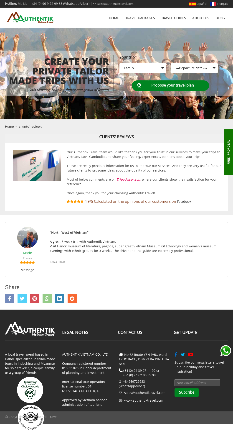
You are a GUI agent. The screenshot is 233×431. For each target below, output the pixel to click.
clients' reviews (30, 126)
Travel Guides (173, 18)
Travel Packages (140, 18)
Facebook (184, 201)
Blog (220, 18)
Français (219, 4)
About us (200, 18)
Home (114, 18)
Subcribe (186, 392)
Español (198, 4)
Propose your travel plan (172, 85)
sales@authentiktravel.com (113, 4)
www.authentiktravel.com (143, 400)
